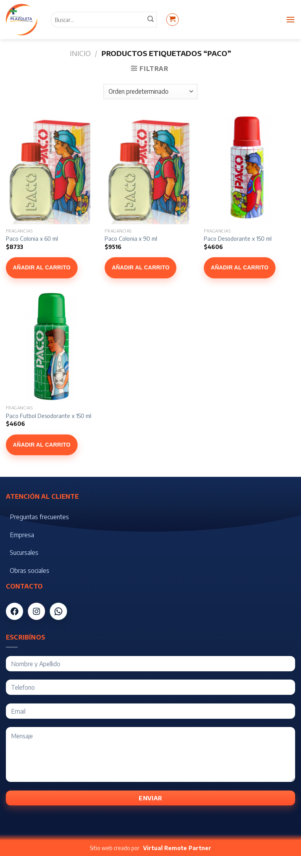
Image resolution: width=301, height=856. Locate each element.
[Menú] (290, 19)
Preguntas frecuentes (39, 517)
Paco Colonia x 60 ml (32, 238)
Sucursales (24, 552)
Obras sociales (29, 570)
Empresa (22, 535)
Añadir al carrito (42, 267)
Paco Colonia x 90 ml (131, 238)
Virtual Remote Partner (177, 848)
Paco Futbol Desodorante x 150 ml (48, 415)
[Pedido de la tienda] (150, 91)
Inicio (80, 53)
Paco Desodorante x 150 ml (238, 238)
